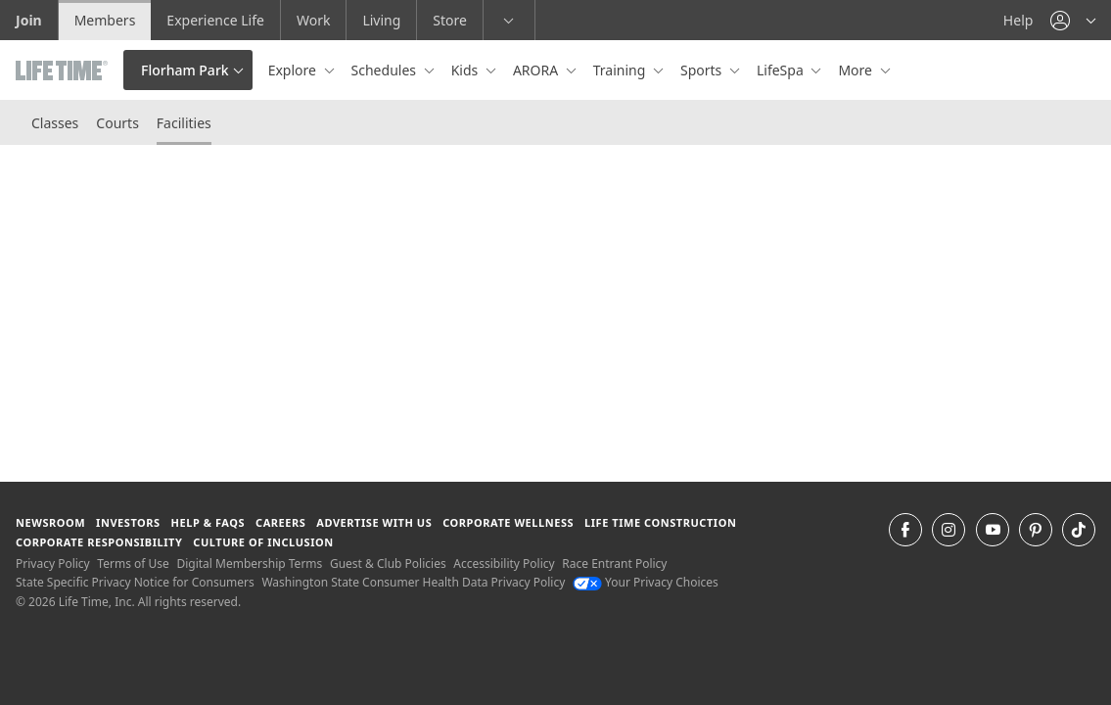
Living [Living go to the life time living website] (381, 20)
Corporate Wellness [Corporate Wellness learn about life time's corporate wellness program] (508, 522)
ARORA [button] (537, 70)
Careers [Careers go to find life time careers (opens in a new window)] (280, 522)
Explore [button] (294, 70)
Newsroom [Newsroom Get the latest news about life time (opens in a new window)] (50, 522)
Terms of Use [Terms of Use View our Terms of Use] (132, 563)
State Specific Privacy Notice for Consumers (135, 582)
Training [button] (621, 70)
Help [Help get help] (1018, 20)
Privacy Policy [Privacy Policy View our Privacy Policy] (53, 563)
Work (313, 20)
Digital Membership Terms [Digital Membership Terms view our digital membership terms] (249, 563)
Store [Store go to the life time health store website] (450, 20)
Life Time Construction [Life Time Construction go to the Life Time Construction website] (660, 522)
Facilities (184, 123)
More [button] (856, 70)
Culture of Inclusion (263, 542)
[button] (1072, 20)
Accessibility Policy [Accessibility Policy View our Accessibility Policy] (503, 563)
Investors (128, 522)
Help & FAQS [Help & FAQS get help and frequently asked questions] (208, 522)
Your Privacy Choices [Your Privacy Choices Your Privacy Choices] (645, 582)
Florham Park (185, 70)
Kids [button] (466, 70)
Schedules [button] (385, 70)
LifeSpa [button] (782, 70)
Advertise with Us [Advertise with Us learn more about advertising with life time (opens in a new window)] (374, 522)
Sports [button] (702, 70)
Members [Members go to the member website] (105, 20)
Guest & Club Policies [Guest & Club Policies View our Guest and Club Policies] (388, 563)
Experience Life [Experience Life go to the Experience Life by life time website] (215, 20)
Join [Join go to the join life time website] (29, 20)
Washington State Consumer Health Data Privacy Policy (413, 582)
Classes (54, 123)
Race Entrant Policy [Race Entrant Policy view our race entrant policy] (614, 563)
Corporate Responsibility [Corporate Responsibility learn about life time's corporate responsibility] (99, 542)
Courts (117, 123)
